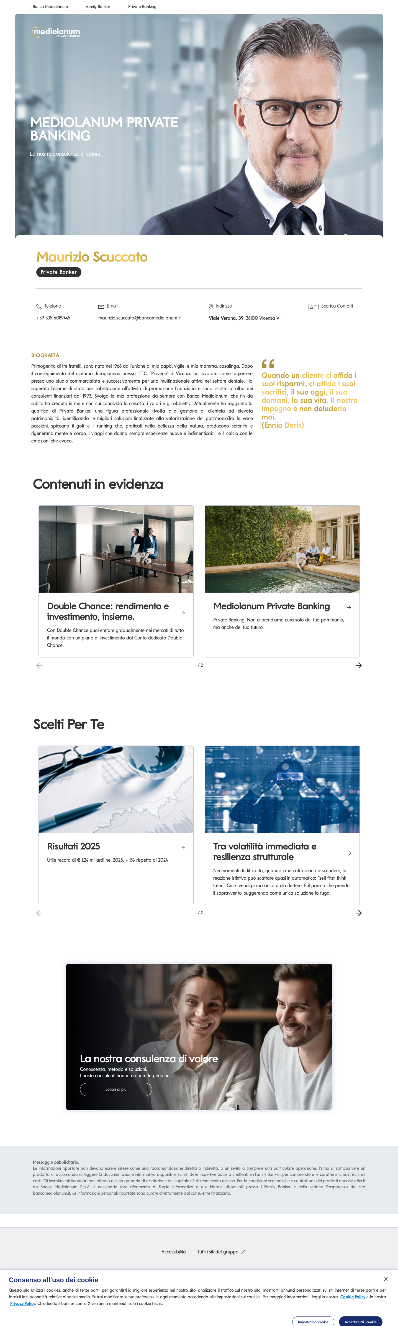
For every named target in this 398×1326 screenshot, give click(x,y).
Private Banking (142, 6)
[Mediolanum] (56, 32)
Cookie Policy (352, 1312)
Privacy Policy (22, 1319)
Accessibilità (173, 1252)
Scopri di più (116, 1089)
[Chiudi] (386, 1295)
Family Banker (98, 6)
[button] (359, 665)
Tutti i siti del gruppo (222, 1252)
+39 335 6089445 (53, 318)
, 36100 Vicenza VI (245, 318)
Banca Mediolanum (50, 6)
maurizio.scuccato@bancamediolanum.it (139, 318)
